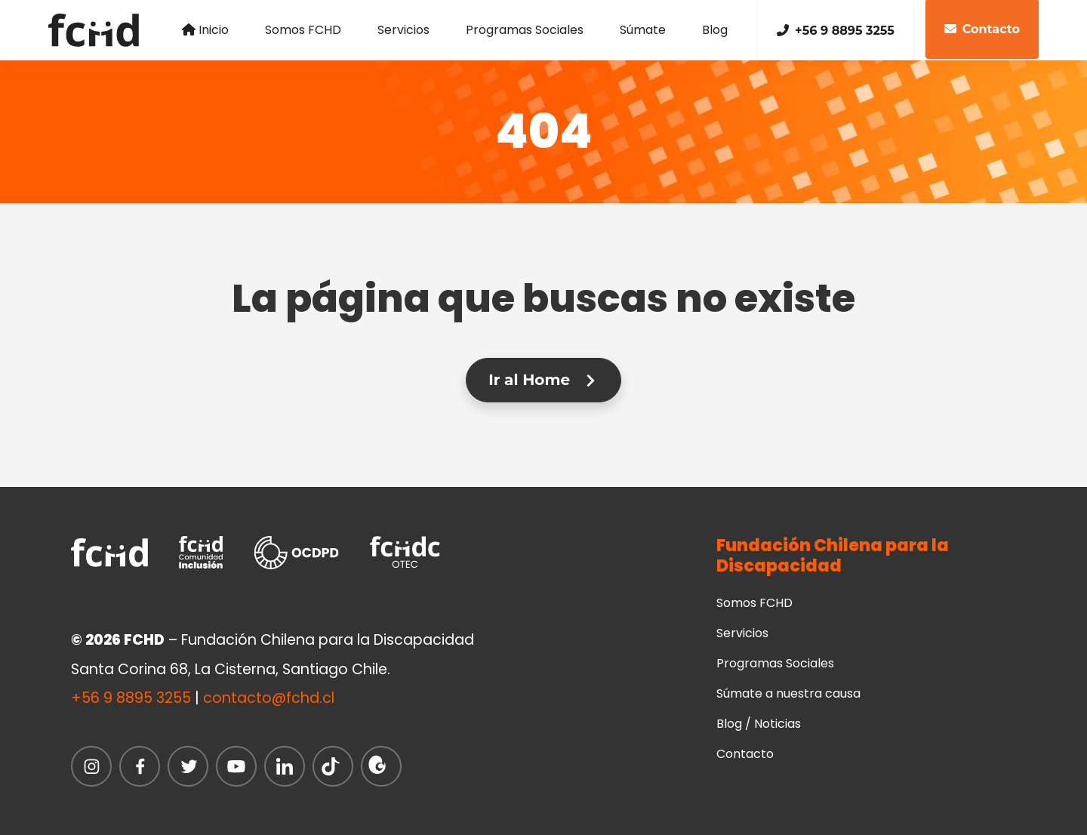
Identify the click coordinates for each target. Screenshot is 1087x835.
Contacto (745, 754)
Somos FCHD (303, 30)
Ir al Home (543, 380)
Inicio (205, 30)
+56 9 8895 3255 (836, 30)
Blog (715, 30)
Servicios (403, 30)
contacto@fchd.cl (268, 698)
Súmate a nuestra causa (788, 693)
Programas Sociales (525, 30)
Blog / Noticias (758, 723)
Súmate (643, 30)
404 (544, 131)
